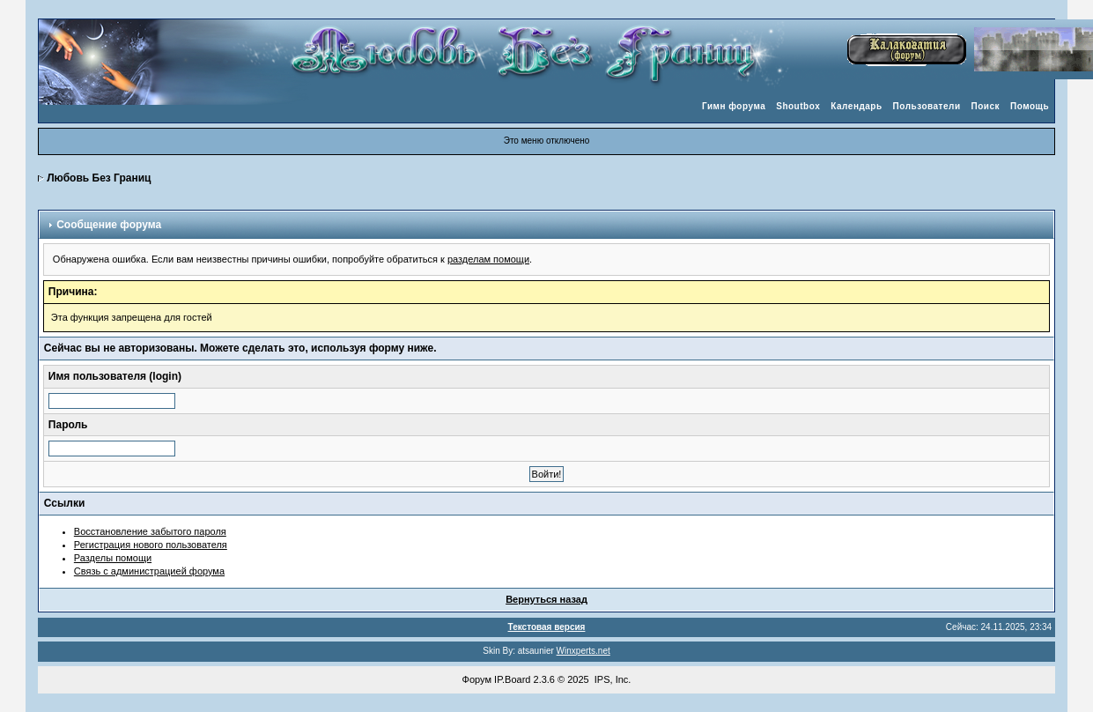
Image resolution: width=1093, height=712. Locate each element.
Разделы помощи (112, 558)
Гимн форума (733, 106)
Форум (476, 679)
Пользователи (927, 106)
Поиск (986, 106)
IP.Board (512, 679)
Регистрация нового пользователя (150, 544)
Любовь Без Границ (99, 178)
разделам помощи (488, 259)
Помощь (1029, 106)
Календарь (856, 106)
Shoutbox (798, 106)
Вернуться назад (546, 599)
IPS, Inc (612, 679)
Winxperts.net (583, 651)
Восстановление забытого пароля (150, 531)
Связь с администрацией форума (149, 571)
